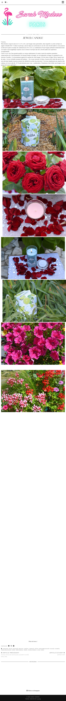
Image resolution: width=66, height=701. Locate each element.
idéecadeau (19, 650)
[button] (63, 2)
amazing (5, 648)
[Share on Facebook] (9, 646)
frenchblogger (6, 650)
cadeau (26, 648)
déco (36, 648)
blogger (15, 648)
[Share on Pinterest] (13, 646)
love (38, 650)
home (13, 650)
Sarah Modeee (35, 697)
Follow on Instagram (33, 690)
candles (31, 648)
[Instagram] (2, 2)
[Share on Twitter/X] (11, 646)
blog (10, 648)
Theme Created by (33, 699)
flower (57, 648)
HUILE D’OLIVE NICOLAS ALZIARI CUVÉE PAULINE (17, 654)
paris (42, 650)
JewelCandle (32, 650)
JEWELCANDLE (33, 38)
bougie (21, 648)
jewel (26, 650)
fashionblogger (44, 648)
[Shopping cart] (6, 2)
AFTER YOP (57, 654)
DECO (38, 34)
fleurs (52, 648)
